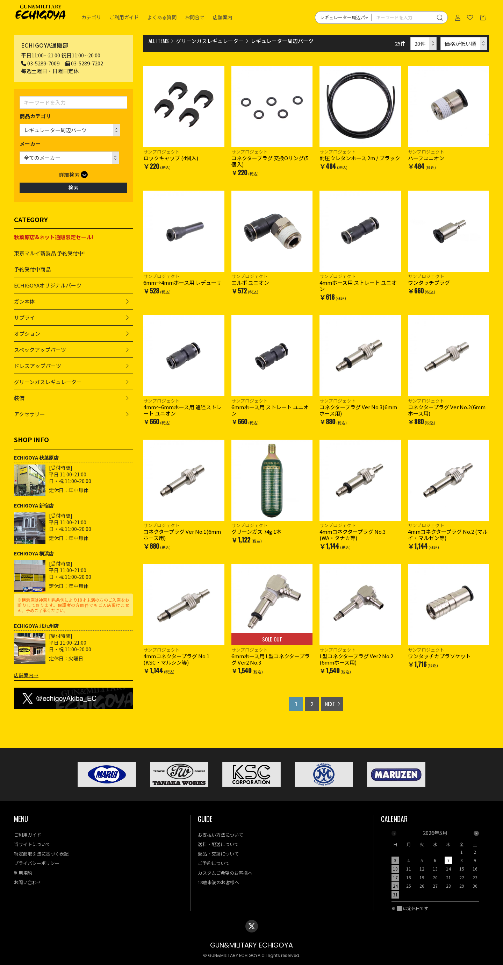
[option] (435, 866)
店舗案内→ (26, 675)
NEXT (330, 704)
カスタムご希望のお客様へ (225, 873)
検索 (73, 187)
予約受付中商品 (32, 269)
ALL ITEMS (159, 40)
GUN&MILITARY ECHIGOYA (251, 945)
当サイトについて (32, 844)
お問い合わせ (27, 882)
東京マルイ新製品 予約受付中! (49, 253)
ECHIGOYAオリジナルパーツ (47, 285)
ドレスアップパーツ (37, 365)
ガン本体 (24, 301)
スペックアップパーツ (40, 349)
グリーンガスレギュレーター (48, 381)
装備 (19, 398)
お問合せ (194, 17)
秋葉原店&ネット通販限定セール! (53, 237)
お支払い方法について (220, 834)
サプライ (24, 317)
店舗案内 (222, 17)
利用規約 (23, 873)
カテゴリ (91, 17)
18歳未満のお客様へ (218, 882)
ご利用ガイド (124, 17)
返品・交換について (218, 853)
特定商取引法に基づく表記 (41, 853)
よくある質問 (162, 17)
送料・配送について (218, 844)
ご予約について (214, 863)
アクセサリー (29, 414)
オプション (27, 333)
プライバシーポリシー (36, 863)
